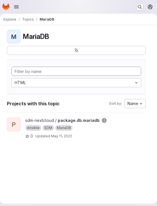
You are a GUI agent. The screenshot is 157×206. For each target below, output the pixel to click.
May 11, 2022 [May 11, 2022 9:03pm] (61, 136)
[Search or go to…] (139, 6)
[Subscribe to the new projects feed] (76, 50)
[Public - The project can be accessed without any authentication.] (104, 120)
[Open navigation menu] (16, 6)
